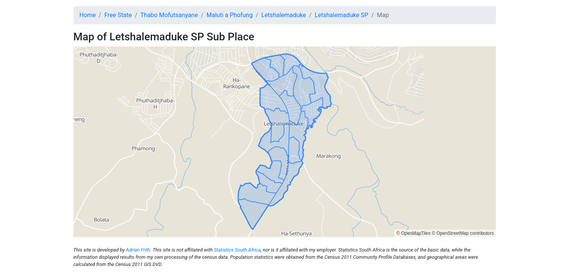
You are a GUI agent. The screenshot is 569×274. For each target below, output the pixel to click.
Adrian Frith (138, 250)
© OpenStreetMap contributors (463, 233)
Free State (118, 15)
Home (88, 15)
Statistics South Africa (237, 250)
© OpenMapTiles (413, 233)
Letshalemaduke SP (341, 15)
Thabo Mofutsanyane (169, 15)
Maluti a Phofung (230, 15)
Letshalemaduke (283, 15)
